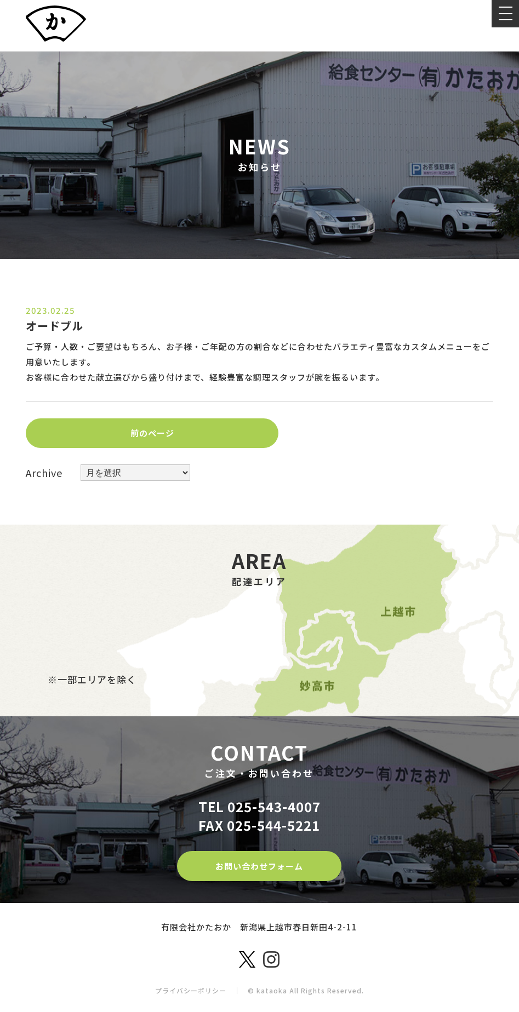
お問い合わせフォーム (259, 864)
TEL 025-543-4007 (259, 805)
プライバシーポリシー (190, 987)
